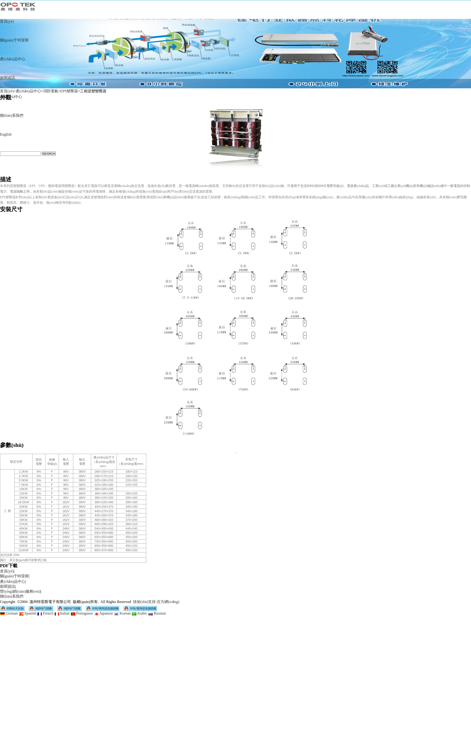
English (6, 134)
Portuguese (82, 613)
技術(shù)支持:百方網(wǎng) (156, 602)
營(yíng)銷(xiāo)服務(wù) (20, 591)
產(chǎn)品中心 (12, 59)
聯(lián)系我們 (11, 115)
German (9, 613)
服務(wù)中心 (11, 97)
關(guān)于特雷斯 (14, 40)
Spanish (28, 613)
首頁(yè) (7, 21)
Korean (122, 613)
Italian (62, 613)
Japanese (103, 613)
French (45, 613)
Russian (157, 613)
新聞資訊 (7, 78)
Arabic (139, 613)
